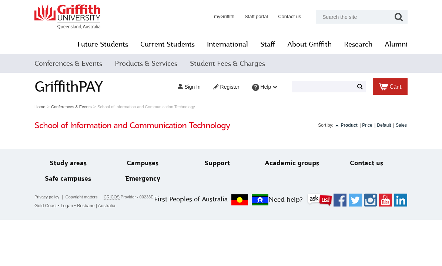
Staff (267, 44)
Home (39, 107)
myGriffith (224, 16)
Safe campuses (68, 178)
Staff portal (256, 16)
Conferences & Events (68, 63)
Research (358, 44)
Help (265, 87)
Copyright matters (82, 197)
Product (349, 125)
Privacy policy (46, 197)
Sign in (189, 87)
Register (226, 87)
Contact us (289, 16)
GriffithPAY (68, 86)
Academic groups (292, 163)
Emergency (142, 178)
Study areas (68, 163)
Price (367, 125)
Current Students (167, 44)
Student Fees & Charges (227, 63)
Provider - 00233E (129, 197)
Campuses (142, 163)
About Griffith (309, 44)
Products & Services (146, 63)
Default (384, 125)
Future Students (102, 44)
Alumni (396, 44)
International (227, 44)
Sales (401, 125)
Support (217, 163)
